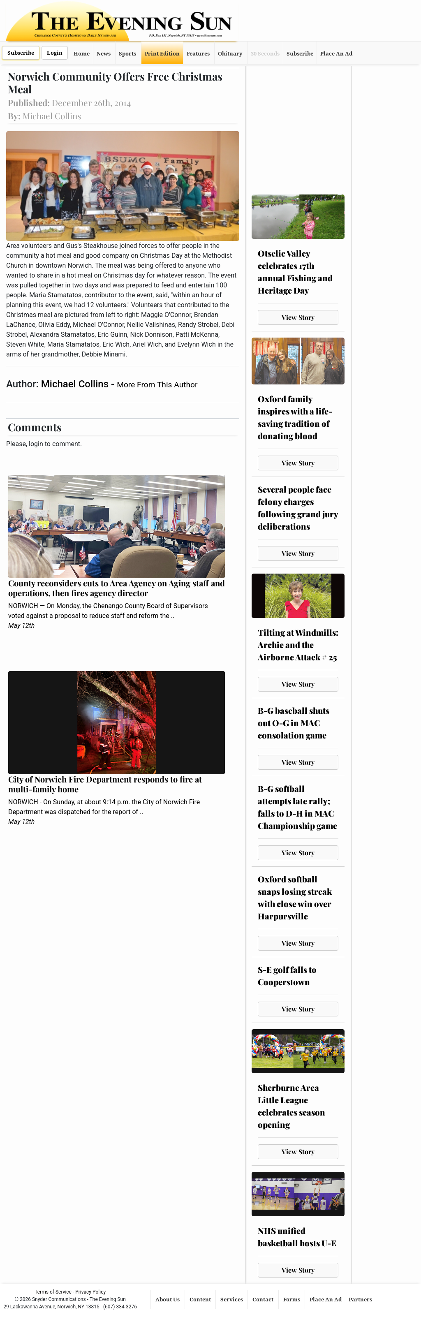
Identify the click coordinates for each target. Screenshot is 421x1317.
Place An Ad (336, 54)
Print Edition (162, 54)
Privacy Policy (90, 1292)
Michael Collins (76, 384)
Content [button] (201, 1299)
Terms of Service (53, 1292)
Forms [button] (292, 1299)
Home (82, 54)
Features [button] (198, 54)
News (104, 54)
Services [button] (232, 1299)
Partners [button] (361, 1299)
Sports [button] (127, 54)
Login (54, 53)
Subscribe (20, 53)
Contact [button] (263, 1299)
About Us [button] (168, 1299)
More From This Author (157, 384)
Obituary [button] (230, 54)
